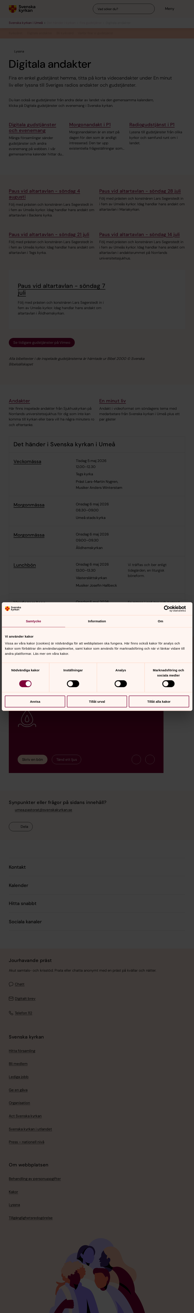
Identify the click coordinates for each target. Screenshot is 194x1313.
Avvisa (35, 701)
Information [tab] (97, 621)
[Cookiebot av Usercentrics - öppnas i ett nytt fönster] (170, 609)
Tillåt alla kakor (159, 701)
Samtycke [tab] (33, 621)
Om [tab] (160, 621)
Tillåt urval (97, 701)
